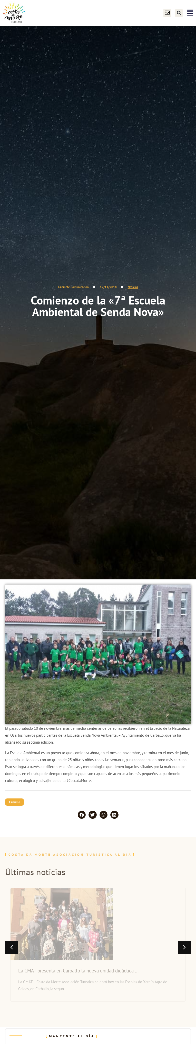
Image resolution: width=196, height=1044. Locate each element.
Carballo (14, 802)
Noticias (133, 287)
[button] (179, 13)
